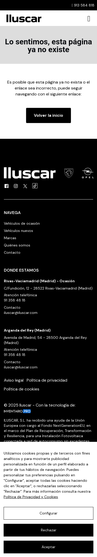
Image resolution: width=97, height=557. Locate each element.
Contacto (12, 252)
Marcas (10, 238)
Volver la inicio (48, 115)
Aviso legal (14, 380)
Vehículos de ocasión (22, 223)
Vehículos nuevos (18, 230)
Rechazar (48, 530)
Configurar (48, 513)
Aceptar (48, 547)
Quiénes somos (17, 245)
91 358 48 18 (14, 300)
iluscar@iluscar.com (21, 312)
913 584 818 (83, 5)
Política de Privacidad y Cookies (31, 496)
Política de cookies (21, 389)
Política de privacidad (47, 380)
